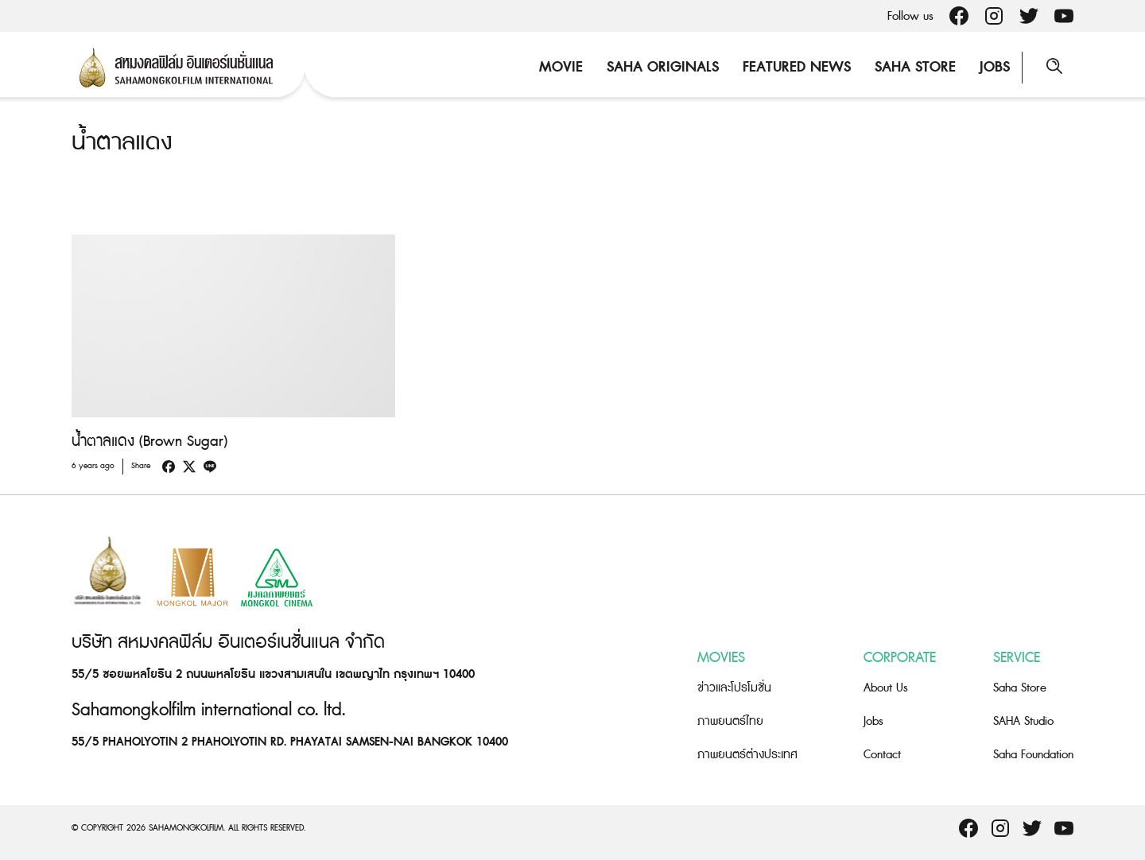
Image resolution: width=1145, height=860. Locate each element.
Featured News (797, 67)
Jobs (995, 67)
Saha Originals (663, 67)
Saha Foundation (1033, 755)
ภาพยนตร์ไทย (730, 721)
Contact (882, 755)
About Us (886, 688)
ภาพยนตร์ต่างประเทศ (747, 755)
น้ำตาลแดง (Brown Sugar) (149, 441)
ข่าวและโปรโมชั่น (734, 688)
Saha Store (915, 67)
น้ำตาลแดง (122, 142)
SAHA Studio (1023, 721)
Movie (561, 67)
